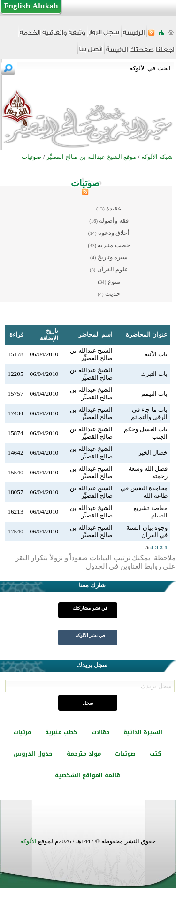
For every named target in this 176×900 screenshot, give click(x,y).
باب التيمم (154, 393)
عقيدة (114, 208)
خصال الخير (153, 452)
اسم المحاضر (95, 334)
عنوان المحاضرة (147, 334)
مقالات (100, 732)
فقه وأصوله (113, 220)
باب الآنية (156, 354)
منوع (114, 281)
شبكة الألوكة (157, 156)
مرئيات (22, 732)
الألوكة (28, 841)
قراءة (16, 334)
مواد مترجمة (84, 754)
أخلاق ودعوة (114, 232)
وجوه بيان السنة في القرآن (147, 531)
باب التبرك (154, 373)
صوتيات (125, 754)
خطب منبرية (114, 244)
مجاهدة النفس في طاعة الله (144, 492)
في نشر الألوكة (90, 635)
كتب (155, 754)
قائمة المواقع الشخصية (87, 775)
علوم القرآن (112, 269)
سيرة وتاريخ (113, 257)
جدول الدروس (33, 754)
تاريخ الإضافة (49, 334)
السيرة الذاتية (142, 732)
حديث (112, 293)
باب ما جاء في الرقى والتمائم (149, 413)
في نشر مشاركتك (90, 608)
